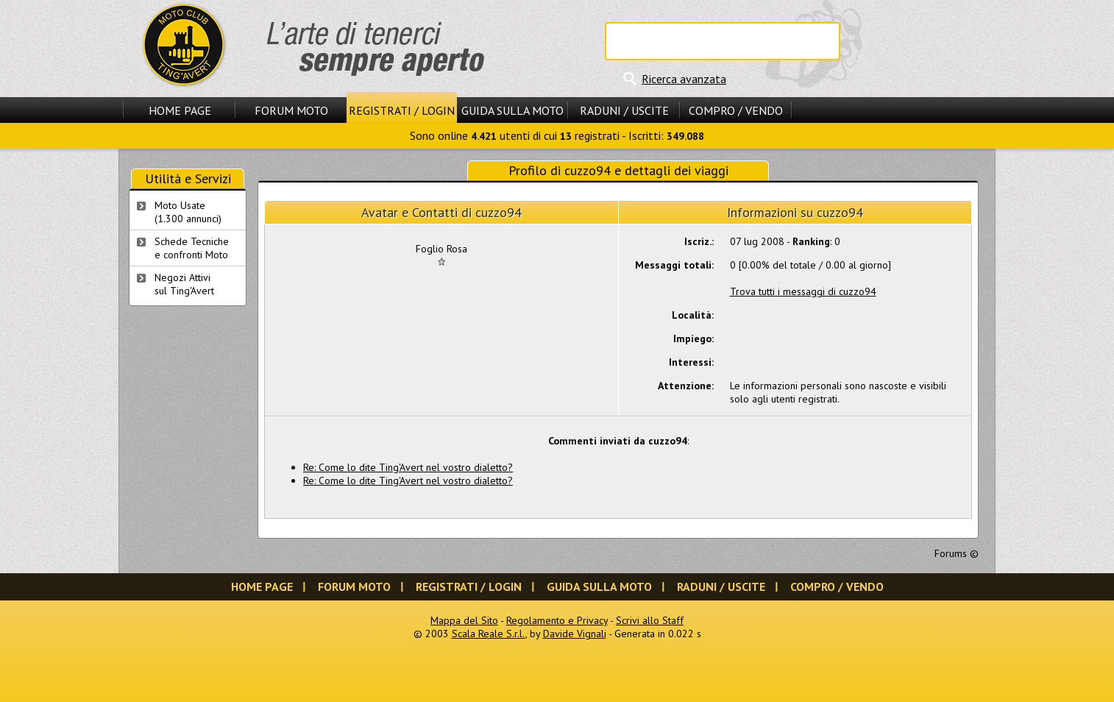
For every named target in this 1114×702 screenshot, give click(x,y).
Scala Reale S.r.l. (488, 633)
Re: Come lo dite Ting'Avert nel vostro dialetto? (408, 467)
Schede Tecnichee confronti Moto (192, 248)
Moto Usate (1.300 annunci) (188, 212)
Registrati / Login (402, 110)
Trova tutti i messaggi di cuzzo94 (803, 291)
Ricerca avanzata (684, 78)
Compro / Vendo (736, 110)
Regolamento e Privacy (557, 620)
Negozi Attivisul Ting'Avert (184, 284)
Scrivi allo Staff (650, 620)
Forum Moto (291, 110)
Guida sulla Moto (512, 110)
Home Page (180, 110)
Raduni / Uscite (624, 110)
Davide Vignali (574, 633)
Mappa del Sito (464, 620)
